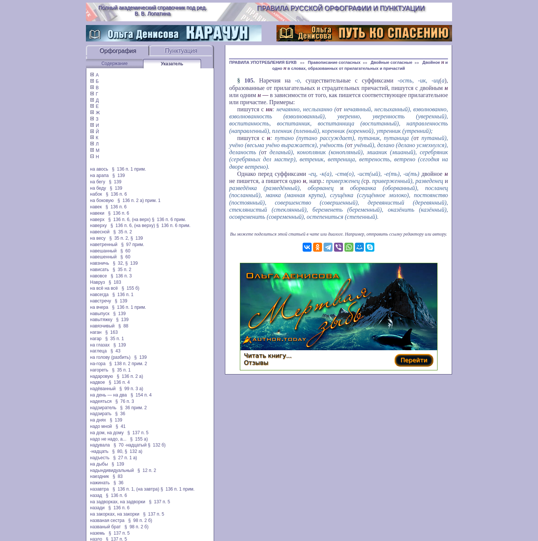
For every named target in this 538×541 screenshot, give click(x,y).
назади (97, 507)
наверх (97, 219)
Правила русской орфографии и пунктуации (341, 8)
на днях (98, 420)
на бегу (97, 181)
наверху (98, 225)
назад (96, 495)
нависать (99, 269)
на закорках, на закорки (114, 514)
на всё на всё (104, 288)
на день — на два (108, 395)
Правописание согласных (334, 62)
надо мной (101, 426)
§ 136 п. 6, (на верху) (133, 225)
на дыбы (99, 464)
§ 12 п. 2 (146, 470)
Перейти (414, 360)
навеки (97, 213)
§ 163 (111, 332)
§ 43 (116, 351)
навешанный (103, 251)
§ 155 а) (139, 439)
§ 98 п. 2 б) (140, 520)
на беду (98, 188)
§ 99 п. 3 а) (131, 388)
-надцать (99, 451)
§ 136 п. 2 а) (130, 376)
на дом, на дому (107, 432)
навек (96, 206)
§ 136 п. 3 (121, 276)
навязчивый (102, 326)
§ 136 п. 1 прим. (129, 169)
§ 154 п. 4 (141, 395)
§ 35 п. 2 (122, 231)
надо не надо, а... (108, 439)
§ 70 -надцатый (130, 445)
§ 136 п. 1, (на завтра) (135, 489)
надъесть (99, 457)
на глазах (99, 345)
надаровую (101, 376)
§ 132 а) (133, 451)
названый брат (105, 526)
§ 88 (123, 326)
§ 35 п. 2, (119, 238)
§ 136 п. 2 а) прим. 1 (138, 200)
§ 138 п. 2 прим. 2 (128, 363)
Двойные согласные (391, 62)
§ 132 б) (157, 445)
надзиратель (103, 407)
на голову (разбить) (110, 357)
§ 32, (118, 263)
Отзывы (256, 362)
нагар (96, 338)
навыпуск (99, 313)
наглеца (98, 351)
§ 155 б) (130, 288)
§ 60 (125, 251)
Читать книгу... (268, 355)
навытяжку (101, 319)
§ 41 (121, 426)
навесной (99, 231)
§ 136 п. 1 (123, 294)
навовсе (98, 276)
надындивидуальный (112, 470)
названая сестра (107, 520)
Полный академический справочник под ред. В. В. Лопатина (152, 10)
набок (96, 194)
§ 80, (117, 451)
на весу (98, 238)
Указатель (172, 63)
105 (248, 80)
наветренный (103, 244)
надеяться (101, 401)
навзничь (99, 263)
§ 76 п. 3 (124, 401)
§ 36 (120, 413)
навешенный (103, 256)
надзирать (100, 413)
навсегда (99, 294)
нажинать (100, 482)
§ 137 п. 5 (138, 432)
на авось (99, 169)
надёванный (102, 388)
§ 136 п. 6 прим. (169, 219)
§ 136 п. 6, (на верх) (129, 219)
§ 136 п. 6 (116, 194)
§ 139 (118, 175)
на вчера (99, 307)
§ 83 (118, 476)
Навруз (97, 282)
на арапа (99, 175)
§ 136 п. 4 (119, 382)
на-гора (97, 363)
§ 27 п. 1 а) (125, 457)
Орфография (117, 50)
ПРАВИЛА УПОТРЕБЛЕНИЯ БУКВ (263, 62)
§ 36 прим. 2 (133, 407)
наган (96, 332)
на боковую (102, 200)
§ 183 (115, 282)
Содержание (114, 63)
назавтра (99, 489)
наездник (99, 476)
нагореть (99, 370)
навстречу (100, 301)
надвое (97, 382)
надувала (100, 445)
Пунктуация (181, 50)
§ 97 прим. (132, 244)
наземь (97, 533)
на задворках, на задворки (117, 501)
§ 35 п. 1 (114, 338)
